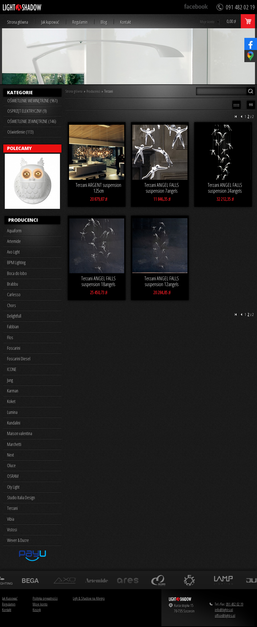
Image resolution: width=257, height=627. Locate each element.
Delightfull (14, 316)
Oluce (11, 465)
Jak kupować (50, 22)
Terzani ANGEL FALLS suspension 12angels (161, 281)
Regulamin (80, 22)
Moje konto (207, 21)
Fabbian (13, 326)
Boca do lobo (17, 273)
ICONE (11, 369)
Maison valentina (19, 433)
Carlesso (13, 294)
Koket (11, 401)
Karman (12, 391)
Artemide (14, 241)
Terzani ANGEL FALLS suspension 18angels (98, 281)
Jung (10, 380)
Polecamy (19, 148)
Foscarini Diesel (18, 359)
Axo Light (13, 252)
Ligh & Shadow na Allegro (89, 598)
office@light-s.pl (225, 615)
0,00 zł (231, 21)
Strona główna (17, 22)
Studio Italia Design (21, 497)
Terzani (12, 508)
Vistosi (12, 529)
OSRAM (12, 476)
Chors (11, 305)
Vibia (10, 519)
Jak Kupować (9, 598)
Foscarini (13, 348)
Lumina (12, 412)
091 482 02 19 (234, 604)
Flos (10, 337)
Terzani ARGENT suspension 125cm (98, 188)
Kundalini (13, 423)
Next (10, 455)
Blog (104, 22)
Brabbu (12, 284)
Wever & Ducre (18, 540)
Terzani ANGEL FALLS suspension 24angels (225, 188)
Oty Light (13, 487)
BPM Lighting (16, 262)
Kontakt (125, 22)
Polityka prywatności (45, 598)
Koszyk (37, 609)
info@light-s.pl (224, 609)
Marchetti (14, 444)
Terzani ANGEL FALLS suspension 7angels (161, 188)
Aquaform (14, 231)
